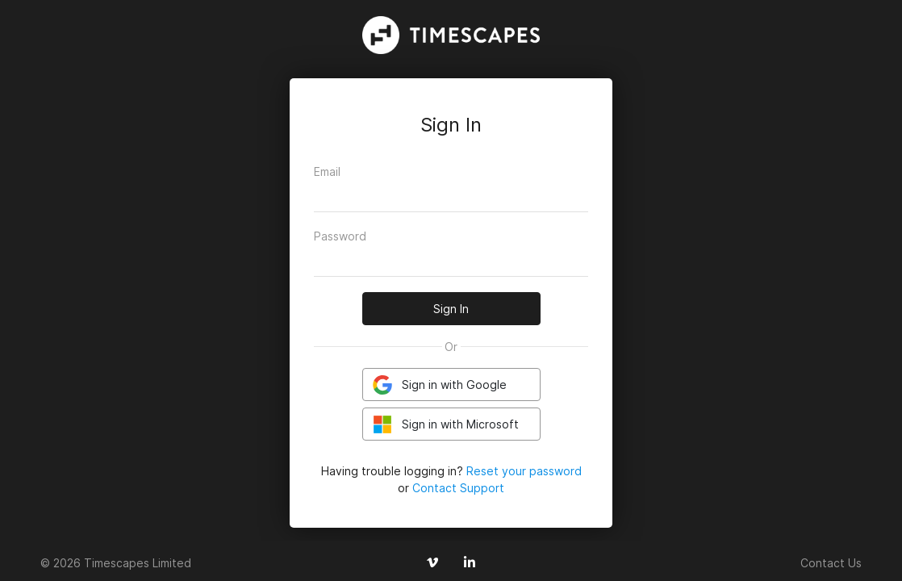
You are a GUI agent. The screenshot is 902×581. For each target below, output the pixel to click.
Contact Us (831, 563)
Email (327, 171)
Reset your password (524, 471)
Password (340, 236)
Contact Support (458, 488)
